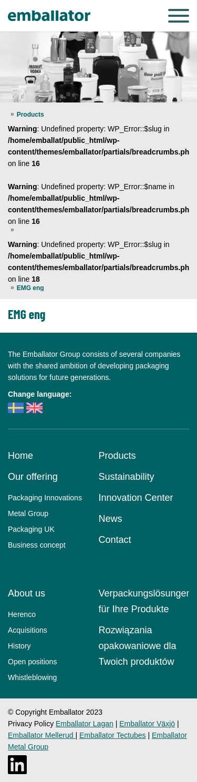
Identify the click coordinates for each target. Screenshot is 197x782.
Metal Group (28, 513)
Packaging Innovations (45, 497)
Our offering (33, 476)
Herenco (22, 614)
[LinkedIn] (17, 764)
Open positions (32, 661)
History (19, 646)
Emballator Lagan (84, 723)
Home (20, 455)
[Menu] (178, 16)
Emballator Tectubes (112, 735)
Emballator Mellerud (41, 735)
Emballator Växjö (147, 723)
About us (26, 593)
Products (30, 114)
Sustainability (126, 476)
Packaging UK (31, 529)
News (110, 518)
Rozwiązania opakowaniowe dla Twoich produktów (138, 646)
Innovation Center (136, 497)
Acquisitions (27, 630)
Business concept (37, 545)
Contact (115, 539)
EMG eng (30, 288)
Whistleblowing (32, 677)
